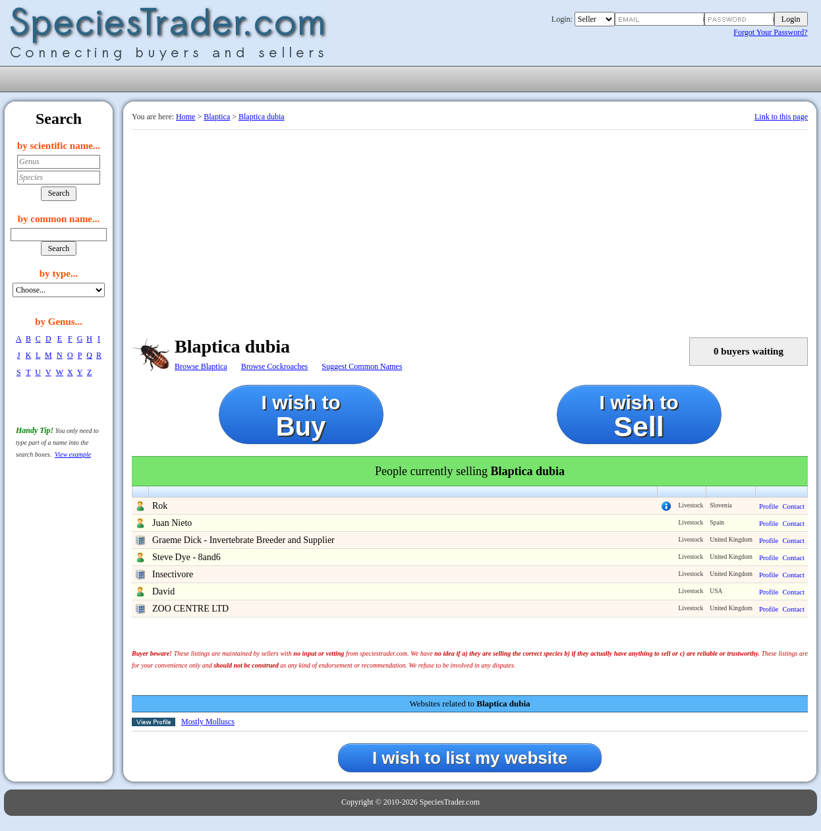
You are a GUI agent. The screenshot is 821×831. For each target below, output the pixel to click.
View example (73, 454)
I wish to (301, 416)
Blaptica (217, 116)
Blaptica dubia (262, 116)
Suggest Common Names (362, 366)
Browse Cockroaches (274, 366)
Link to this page (781, 116)
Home (185, 116)
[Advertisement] (470, 228)
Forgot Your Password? (770, 32)
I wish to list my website (469, 758)
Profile (768, 506)
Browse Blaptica (201, 366)
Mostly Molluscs (208, 721)
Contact (793, 506)
